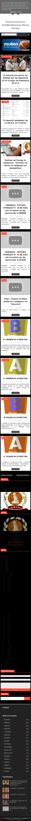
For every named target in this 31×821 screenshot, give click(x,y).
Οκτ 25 (6, 586)
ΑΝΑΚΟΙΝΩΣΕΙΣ (7, 141)
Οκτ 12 (6, 627)
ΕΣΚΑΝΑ (3, 818)
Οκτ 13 (6, 626)
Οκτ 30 (6, 578)
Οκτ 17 (6, 619)
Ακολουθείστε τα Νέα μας (15, 543)
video (5, 186)
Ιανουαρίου (6, 658)
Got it (20, 12)
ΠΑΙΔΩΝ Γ (7, 765)
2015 (3, 571)
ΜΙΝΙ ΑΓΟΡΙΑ (8, 750)
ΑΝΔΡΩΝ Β (7, 722)
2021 (3, 561)
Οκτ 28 (6, 582)
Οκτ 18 (6, 618)
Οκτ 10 (6, 630)
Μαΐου (5, 652)
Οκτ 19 (6, 616)
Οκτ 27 (6, 583)
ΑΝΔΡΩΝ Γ (7, 725)
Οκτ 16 (6, 621)
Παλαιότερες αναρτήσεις (23, 475)
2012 (3, 663)
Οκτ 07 (6, 635)
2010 (3, 666)
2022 (3, 560)
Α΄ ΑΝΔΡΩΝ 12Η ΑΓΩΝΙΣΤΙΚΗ (18, 794)
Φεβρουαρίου (7, 657)
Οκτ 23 (6, 588)
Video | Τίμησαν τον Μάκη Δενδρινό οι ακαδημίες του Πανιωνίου (15, 301)
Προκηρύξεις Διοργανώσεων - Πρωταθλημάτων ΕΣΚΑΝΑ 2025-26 (19, 808)
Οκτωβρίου (7, 575)
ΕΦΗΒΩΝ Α (6, 360)
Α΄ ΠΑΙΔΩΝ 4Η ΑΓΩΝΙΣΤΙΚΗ (16, 457)
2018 (3, 566)
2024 (3, 557)
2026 (3, 553)
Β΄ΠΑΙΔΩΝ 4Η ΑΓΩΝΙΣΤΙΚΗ (15, 418)
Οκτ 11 (6, 629)
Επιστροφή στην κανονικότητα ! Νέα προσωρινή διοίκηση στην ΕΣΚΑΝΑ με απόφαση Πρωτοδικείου (15, 484)
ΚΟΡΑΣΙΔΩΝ (7, 744)
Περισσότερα (16, 95)
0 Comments (19, 126)
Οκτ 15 (6, 622)
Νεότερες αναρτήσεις (6, 475)
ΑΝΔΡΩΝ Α (7, 719)
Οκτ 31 (6, 577)
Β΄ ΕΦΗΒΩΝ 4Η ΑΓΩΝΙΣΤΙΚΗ (15, 340)
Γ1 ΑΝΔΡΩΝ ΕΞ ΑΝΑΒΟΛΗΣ (17, 788)
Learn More (13, 12)
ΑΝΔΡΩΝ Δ (7, 728)
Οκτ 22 (6, 589)
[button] (15, 53)
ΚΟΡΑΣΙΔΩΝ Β (8, 747)
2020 (3, 563)
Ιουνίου (5, 650)
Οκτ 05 (6, 638)
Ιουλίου (6, 649)
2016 (3, 569)
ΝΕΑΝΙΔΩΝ (6, 101)
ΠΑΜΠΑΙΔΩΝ (7, 768)
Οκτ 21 (6, 591)
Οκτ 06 (6, 636)
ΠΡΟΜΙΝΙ (6, 771)
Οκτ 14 (6, 624)
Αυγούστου (6, 647)
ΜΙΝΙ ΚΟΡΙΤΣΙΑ (8, 753)
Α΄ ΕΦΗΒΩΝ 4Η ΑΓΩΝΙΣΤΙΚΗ (15, 378)
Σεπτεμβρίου (7, 646)
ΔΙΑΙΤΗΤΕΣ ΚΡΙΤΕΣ (7, 56)
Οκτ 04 (6, 640)
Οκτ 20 (6, 615)
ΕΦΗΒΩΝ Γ (7, 741)
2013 (3, 661)
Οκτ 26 (6, 585)
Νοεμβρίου (6, 574)
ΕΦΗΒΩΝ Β (6, 321)
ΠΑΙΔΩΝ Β (6, 399)
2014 (3, 660)
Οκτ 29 (6, 580)
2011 (3, 665)
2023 (3, 558)
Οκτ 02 (6, 643)
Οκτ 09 (6, 632)
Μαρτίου (6, 655)
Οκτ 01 (6, 644)
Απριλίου (6, 654)
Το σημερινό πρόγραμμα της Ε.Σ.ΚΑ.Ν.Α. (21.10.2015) (17, 595)
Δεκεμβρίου (7, 572)
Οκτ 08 (6, 633)
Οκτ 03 (6, 641)
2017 (3, 568)
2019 (3, 564)
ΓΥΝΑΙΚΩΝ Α (7, 732)
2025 (3, 555)
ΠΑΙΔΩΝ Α (6, 438)
